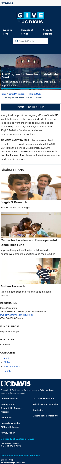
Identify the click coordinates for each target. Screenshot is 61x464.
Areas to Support (47, 31)
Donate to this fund (30, 107)
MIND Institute (35, 94)
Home (3, 94)
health (7, 371)
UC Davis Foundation (43, 398)
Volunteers (6, 417)
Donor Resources (9, 398)
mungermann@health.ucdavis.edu (16, 314)
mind (6, 358)
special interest (11, 366)
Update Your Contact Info (45, 415)
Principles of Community (45, 404)
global (7, 362)
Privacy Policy (8, 432)
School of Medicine (17, 94)
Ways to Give (7, 31)
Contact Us (38, 410)
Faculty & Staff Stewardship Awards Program (11, 408)
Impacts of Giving (27, 31)
